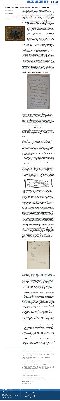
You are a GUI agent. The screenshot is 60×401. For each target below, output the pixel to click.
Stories (14, 4)
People (7, 4)
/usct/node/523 (43, 379)
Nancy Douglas (39, 10)
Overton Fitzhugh (25, 166)
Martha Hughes (48, 275)
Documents (19, 4)
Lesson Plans (25, 4)
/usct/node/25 (29, 355)
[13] (53, 335)
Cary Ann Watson (30, 68)
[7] (50, 176)
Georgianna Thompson (42, 127)
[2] (52, 63)
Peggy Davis (38, 275)
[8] (29, 204)
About (30, 4)
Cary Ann (45, 231)
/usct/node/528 (50, 362)
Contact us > (23, 389)
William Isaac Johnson (42, 120)
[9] (37, 221)
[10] (41, 239)
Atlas (11, 4)
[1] (31, 30)
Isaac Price (24, 68)
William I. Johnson (45, 209)
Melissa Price (26, 237)
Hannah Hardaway (42, 214)
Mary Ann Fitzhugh (47, 172)
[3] (47, 72)
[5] (25, 136)
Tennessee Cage (48, 281)
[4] (45, 125)
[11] (53, 297)
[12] (36, 307)
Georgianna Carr (29, 301)
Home (3, 4)
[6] (28, 163)
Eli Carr (31, 127)
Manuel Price (48, 11)
